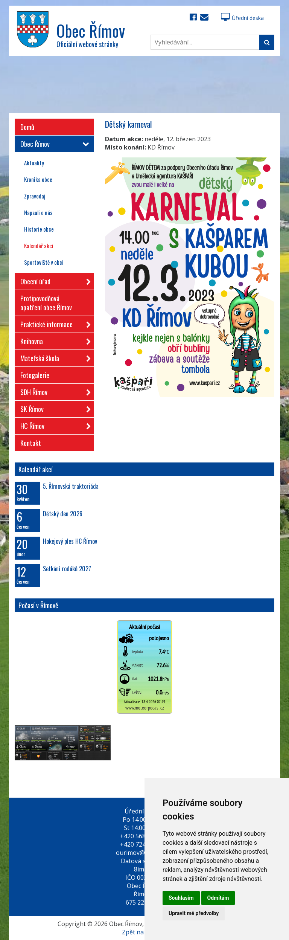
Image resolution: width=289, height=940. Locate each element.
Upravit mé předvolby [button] (194, 913)
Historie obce (39, 229)
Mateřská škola (53, 357)
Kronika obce (38, 179)
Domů (27, 127)
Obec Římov (53, 144)
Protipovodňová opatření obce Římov (46, 302)
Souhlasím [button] (181, 898)
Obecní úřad (53, 280)
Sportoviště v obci (44, 262)
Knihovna (53, 340)
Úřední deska (242, 17)
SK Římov (53, 407)
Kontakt (30, 443)
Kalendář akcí (38, 245)
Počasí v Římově (38, 605)
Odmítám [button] (218, 898)
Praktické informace (53, 323)
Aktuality (34, 163)
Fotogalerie (34, 375)
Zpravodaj (34, 196)
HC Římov (53, 424)
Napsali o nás (38, 212)
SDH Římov (53, 391)
